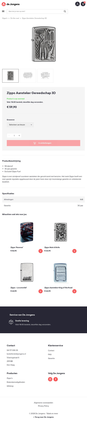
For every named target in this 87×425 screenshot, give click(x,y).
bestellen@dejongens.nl (16, 354)
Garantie (51, 358)
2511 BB (10, 361)
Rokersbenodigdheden (16, 382)
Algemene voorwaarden (43, 403)
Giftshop (10, 386)
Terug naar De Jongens (43, 417)
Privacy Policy (43, 406)
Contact (51, 350)
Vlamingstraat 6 (13, 358)
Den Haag (11, 365)
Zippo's (4, 18)
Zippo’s (10, 378)
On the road (14, 18)
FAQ (49, 354)
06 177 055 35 (12, 350)
